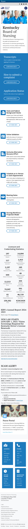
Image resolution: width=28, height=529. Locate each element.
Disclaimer (16, 526)
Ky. (3, 1)
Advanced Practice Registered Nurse (9, 510)
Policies (7, 526)
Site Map (3, 526)
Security (11, 526)
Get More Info (13, 125)
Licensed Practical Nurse (6, 508)
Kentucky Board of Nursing (8, 494)
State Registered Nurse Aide (7, 514)
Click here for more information (9, 358)
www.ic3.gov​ (19, 400)
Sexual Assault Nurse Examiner (8, 512)
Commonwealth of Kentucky (10, 524)
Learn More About (11, 66)
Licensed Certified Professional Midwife (10, 520)
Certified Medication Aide (6, 516)
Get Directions (5, 500)
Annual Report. (14, 315)
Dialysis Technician (5, 518)
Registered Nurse (5, 506)
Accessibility (22, 526)
